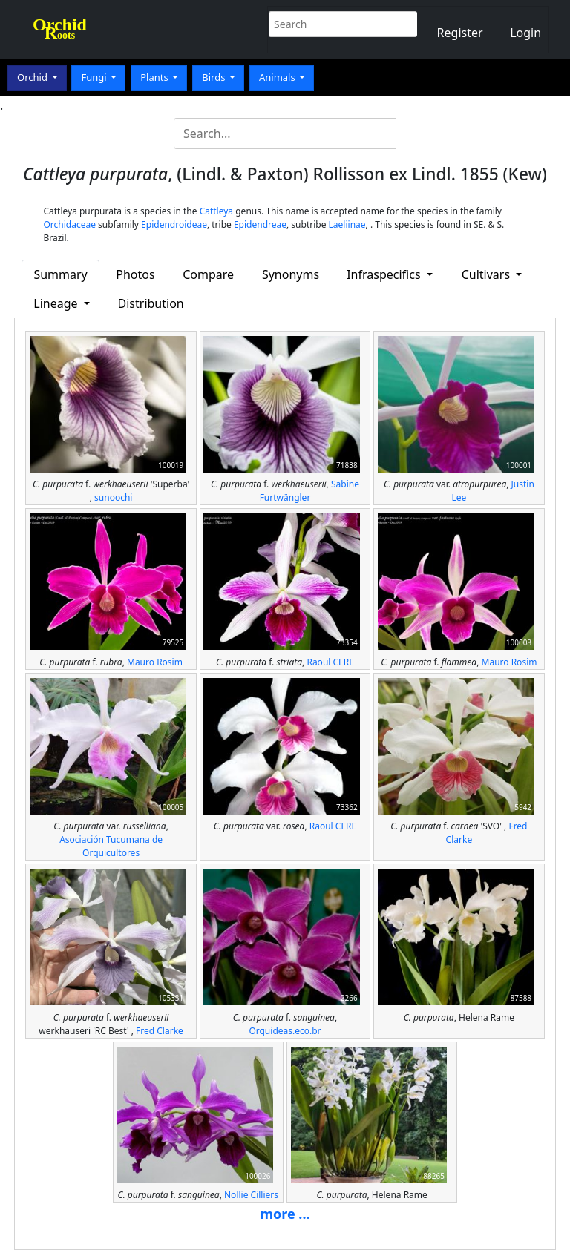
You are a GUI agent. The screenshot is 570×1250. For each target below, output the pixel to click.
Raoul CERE (330, 662)
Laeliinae (347, 224)
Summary (60, 274)
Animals (278, 77)
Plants (155, 77)
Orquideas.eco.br (285, 1030)
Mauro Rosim (155, 662)
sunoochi (113, 497)
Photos (135, 274)
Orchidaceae (69, 224)
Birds (215, 77)
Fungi (95, 77)
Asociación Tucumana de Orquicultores (111, 846)
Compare (208, 274)
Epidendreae (260, 224)
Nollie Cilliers (251, 1194)
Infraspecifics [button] (385, 274)
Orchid (33, 77)
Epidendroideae (174, 224)
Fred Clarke (159, 1030)
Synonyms (290, 274)
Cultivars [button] (488, 274)
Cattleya (216, 211)
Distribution (151, 303)
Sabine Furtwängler (309, 491)
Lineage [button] (56, 303)
